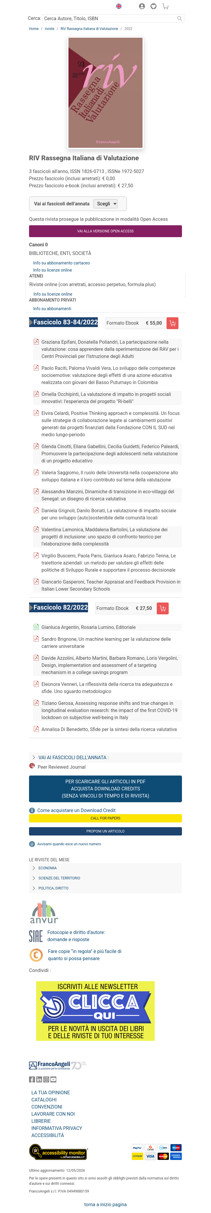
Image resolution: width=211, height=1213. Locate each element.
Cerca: (34, 18)
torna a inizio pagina (105, 1204)
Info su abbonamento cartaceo (61, 263)
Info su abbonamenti (52, 308)
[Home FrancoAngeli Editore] (49, 7)
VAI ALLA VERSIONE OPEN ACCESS (105, 231)
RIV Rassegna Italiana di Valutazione (89, 29)
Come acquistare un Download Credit (76, 810)
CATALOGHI (44, 1100)
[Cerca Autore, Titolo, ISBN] (108, 18)
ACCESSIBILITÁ (47, 1135)
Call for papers (105, 818)
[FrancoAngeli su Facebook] (32, 1081)
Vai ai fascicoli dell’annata (61, 204)
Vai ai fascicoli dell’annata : (74, 757)
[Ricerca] (179, 18)
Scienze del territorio (59, 878)
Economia (48, 868)
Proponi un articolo (106, 831)
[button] (117, 7)
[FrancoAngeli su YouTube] (53, 1081)
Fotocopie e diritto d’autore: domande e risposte (76, 936)
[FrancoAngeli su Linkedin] (39, 1081)
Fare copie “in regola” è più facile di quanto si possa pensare (85, 955)
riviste (49, 29)
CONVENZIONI (46, 1107)
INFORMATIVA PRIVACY (56, 1128)
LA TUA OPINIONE (50, 1092)
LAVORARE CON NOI (53, 1114)
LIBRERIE (41, 1121)
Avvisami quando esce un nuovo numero (69, 844)
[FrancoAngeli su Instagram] (46, 1081)
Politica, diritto (53, 888)
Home (34, 29)
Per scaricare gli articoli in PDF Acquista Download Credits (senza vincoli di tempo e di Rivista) (105, 789)
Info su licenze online (52, 270)
